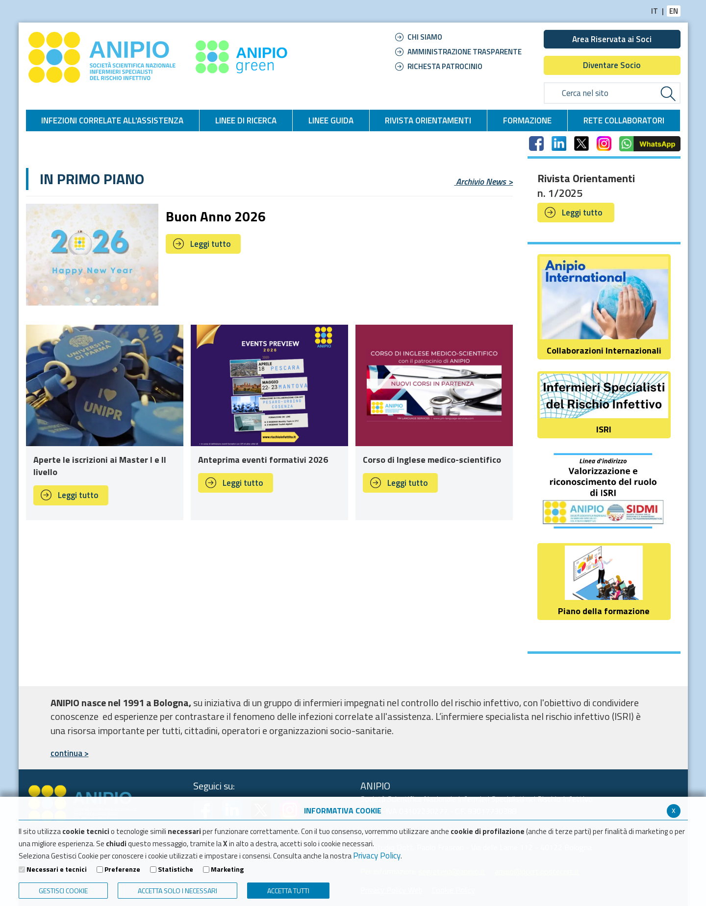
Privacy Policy (377, 855)
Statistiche (175, 869)
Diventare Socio (612, 65)
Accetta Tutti (288, 890)
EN (673, 11)
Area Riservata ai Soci (612, 39)
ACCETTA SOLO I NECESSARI (177, 890)
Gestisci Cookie (63, 890)
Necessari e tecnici (56, 869)
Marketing (227, 869)
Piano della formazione (604, 582)
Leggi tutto (210, 244)
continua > (69, 753)
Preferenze (122, 869)
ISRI (604, 405)
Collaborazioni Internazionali (604, 307)
